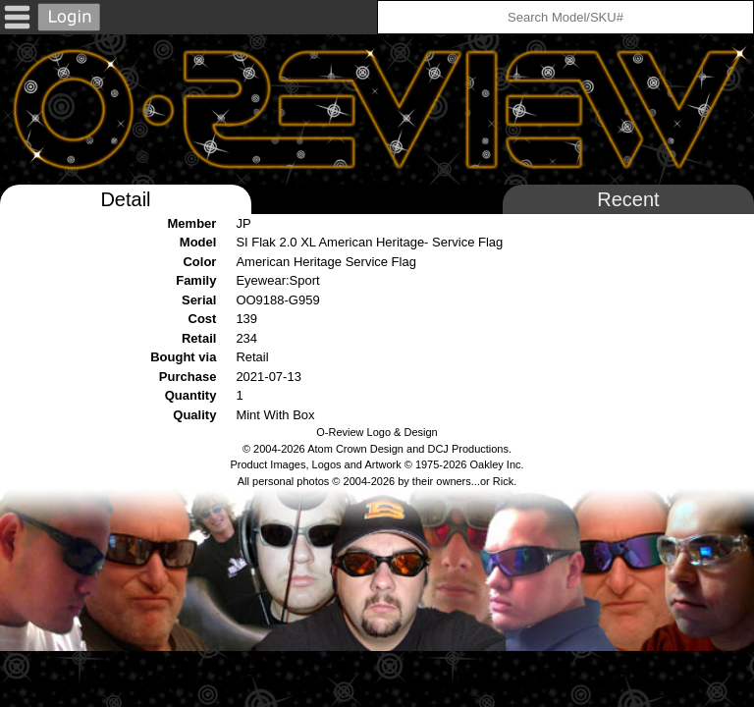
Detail (125, 199)
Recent (628, 199)
